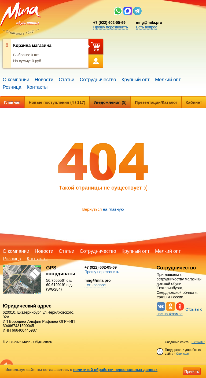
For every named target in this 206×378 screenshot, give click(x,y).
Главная (12, 102)
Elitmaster (198, 342)
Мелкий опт (168, 79)
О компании (16, 79)
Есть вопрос (146, 27)
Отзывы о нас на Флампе (180, 311)
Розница (12, 87)
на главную (113, 209)
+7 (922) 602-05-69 (109, 22)
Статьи (66, 79)
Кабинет (194, 102)
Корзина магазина (32, 45)
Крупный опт (136, 79)
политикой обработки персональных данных (115, 370)
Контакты (37, 87)
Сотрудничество (98, 79)
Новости (44, 79)
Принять (191, 371)
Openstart (182, 353)
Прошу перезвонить (110, 27)
